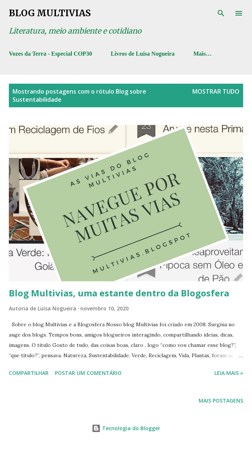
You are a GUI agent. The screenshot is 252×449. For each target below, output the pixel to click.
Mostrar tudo (215, 91)
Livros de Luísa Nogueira (143, 54)
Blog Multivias (50, 13)
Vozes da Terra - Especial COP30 (50, 54)
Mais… (202, 54)
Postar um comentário (88, 372)
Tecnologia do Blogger (126, 428)
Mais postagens (221, 400)
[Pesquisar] (221, 13)
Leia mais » (228, 372)
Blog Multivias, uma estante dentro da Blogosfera (119, 293)
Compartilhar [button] (29, 372)
